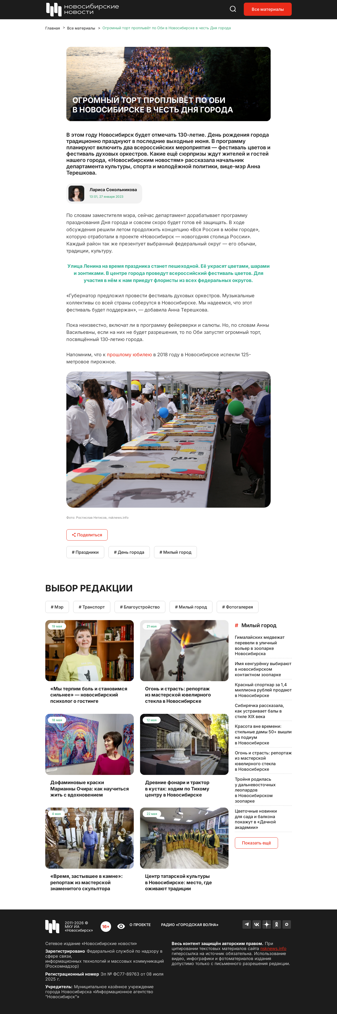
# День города (129, 552)
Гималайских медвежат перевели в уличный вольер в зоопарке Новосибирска (260, 645)
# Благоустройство (140, 607)
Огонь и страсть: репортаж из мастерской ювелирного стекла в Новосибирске (263, 761)
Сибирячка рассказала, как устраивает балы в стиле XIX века (259, 711)
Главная (52, 28)
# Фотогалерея (237, 607)
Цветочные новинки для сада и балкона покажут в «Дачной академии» (256, 819)
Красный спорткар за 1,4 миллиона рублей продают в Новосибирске (263, 690)
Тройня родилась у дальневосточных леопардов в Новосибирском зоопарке (255, 790)
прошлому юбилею (129, 354)
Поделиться (87, 534)
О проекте (140, 924)
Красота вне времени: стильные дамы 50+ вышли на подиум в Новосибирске (263, 734)
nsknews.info (273, 948)
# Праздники (85, 552)
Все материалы (268, 9)
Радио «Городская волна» (190, 924)
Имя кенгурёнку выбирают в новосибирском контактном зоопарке (263, 669)
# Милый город (175, 552)
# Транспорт (92, 607)
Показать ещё (256, 842)
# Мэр (57, 607)
